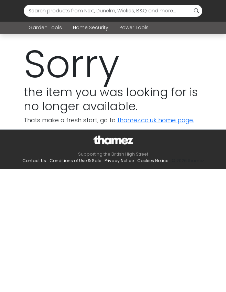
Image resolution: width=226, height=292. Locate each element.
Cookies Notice (152, 161)
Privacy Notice (119, 161)
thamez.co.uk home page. (155, 120)
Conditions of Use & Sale (75, 161)
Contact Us (34, 161)
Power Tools (134, 27)
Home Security (90, 27)
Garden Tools (45, 27)
